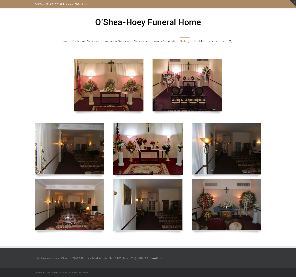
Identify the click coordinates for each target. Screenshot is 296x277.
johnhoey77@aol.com (76, 4)
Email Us (156, 258)
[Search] (230, 41)
